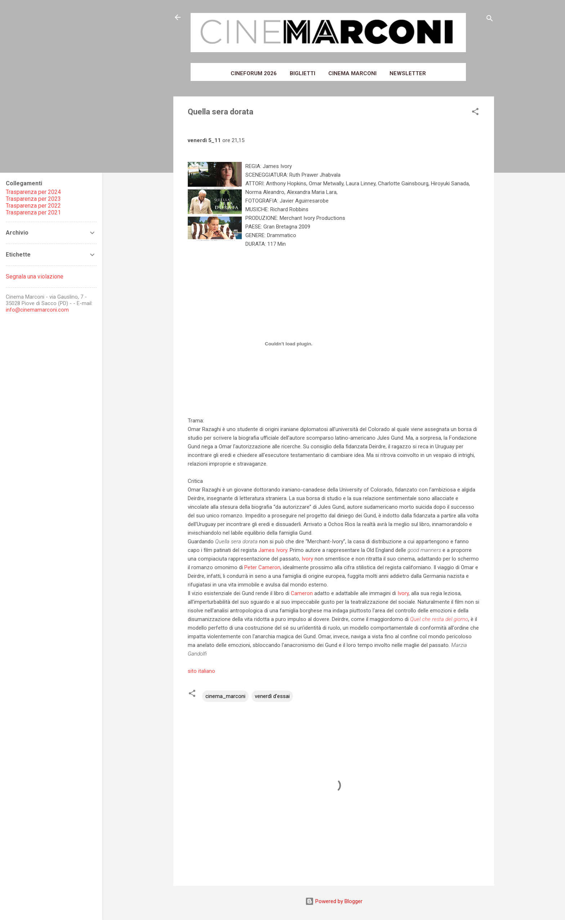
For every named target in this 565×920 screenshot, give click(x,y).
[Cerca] (489, 20)
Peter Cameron (262, 567)
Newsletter (408, 73)
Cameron (302, 593)
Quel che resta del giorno (439, 619)
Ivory (307, 559)
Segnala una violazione (34, 276)
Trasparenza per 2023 (33, 198)
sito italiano (201, 671)
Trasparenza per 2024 (33, 192)
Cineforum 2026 (254, 73)
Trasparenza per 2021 (33, 212)
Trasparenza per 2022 (33, 205)
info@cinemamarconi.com (37, 310)
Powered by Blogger (333, 901)
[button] (475, 112)
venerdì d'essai (272, 696)
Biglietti (302, 73)
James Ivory (272, 550)
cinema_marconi (225, 696)
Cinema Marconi (352, 73)
